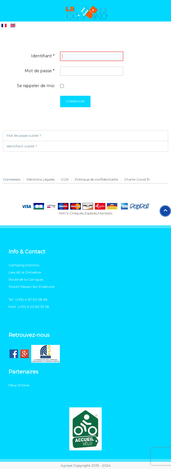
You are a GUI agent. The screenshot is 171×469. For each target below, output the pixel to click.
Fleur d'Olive (19, 385)
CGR (65, 179)
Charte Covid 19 (137, 179)
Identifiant (42, 55)
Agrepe (66, 465)
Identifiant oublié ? (22, 146)
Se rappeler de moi (35, 85)
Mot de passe (39, 70)
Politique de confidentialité (96, 179)
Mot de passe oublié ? (24, 135)
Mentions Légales (41, 179)
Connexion (75, 101)
